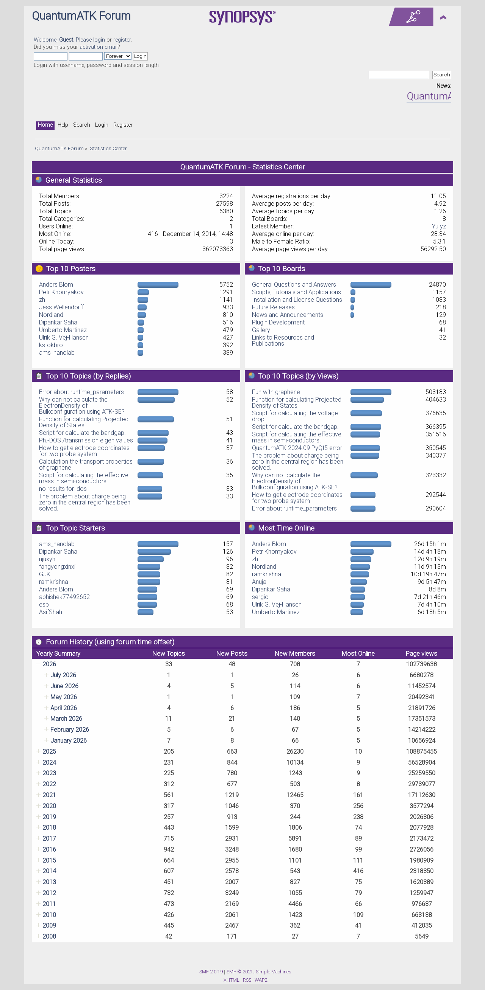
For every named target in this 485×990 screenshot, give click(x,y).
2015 (49, 860)
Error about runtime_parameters (81, 392)
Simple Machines (273, 971)
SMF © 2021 (240, 971)
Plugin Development (278, 322)
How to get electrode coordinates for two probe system (84, 451)
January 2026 (68, 740)
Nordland (51, 314)
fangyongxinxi (57, 566)
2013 (49, 882)
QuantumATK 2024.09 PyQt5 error (297, 448)
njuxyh (47, 559)
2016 (49, 849)
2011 (49, 904)
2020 (49, 806)
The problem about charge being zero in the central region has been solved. (84, 502)
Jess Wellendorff (61, 307)
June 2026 (64, 686)
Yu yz (439, 226)
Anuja (259, 581)
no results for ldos (63, 488)
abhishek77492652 (64, 597)
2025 (49, 751)
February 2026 (69, 729)
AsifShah (50, 612)
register (122, 40)
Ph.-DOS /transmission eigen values (86, 440)
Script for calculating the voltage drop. (295, 416)
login (99, 40)
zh (42, 299)
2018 (49, 827)
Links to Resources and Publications (283, 340)
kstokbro (51, 345)
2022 (49, 784)
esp (44, 604)
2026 (49, 664)
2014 (49, 871)
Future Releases (273, 307)
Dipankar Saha (58, 322)
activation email (98, 47)
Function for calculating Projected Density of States (83, 422)
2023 (49, 773)
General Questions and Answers (294, 284)
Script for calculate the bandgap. (82, 432)
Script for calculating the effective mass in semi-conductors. (83, 478)
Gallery (261, 330)
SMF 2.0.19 (211, 971)
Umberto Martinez (63, 330)
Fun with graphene (276, 392)
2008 (49, 936)
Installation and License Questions (297, 299)
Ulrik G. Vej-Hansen (64, 337)
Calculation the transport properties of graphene (86, 464)
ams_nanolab (57, 352)
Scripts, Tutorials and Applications (296, 292)
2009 (49, 925)
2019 (49, 817)
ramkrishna (53, 581)
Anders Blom (56, 284)
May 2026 (63, 697)
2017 (49, 838)
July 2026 (63, 675)
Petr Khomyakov (61, 292)
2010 (49, 915)
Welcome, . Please (63, 40)
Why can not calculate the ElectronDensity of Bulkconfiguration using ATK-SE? (82, 405)
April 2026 (63, 708)
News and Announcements (287, 314)
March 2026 (66, 718)
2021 (49, 795)
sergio (260, 597)
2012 (49, 893)
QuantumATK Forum (81, 15)
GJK (44, 574)
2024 (49, 762)
